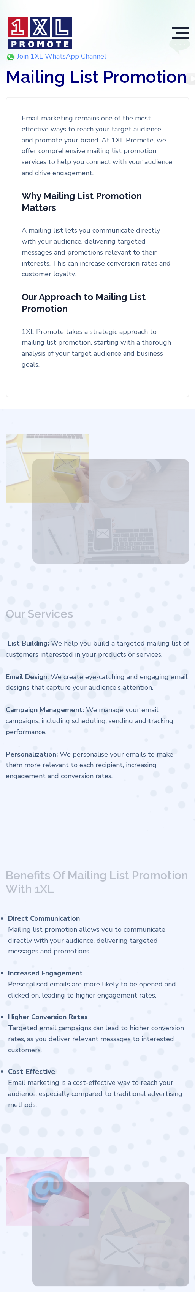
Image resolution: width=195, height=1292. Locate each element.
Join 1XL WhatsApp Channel (58, 57)
